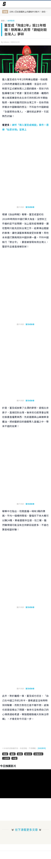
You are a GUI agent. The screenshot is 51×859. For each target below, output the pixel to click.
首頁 (3, 20)
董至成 (28, 753)
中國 (14, 758)
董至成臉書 (30, 207)
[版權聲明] (42, 748)
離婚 (12, 753)
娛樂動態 (11, 20)
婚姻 (20, 753)
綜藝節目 (38, 753)
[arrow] (4, 4)
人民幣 (6, 758)
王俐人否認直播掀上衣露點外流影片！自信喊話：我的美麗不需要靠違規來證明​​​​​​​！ (29, 11)
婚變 (5, 753)
